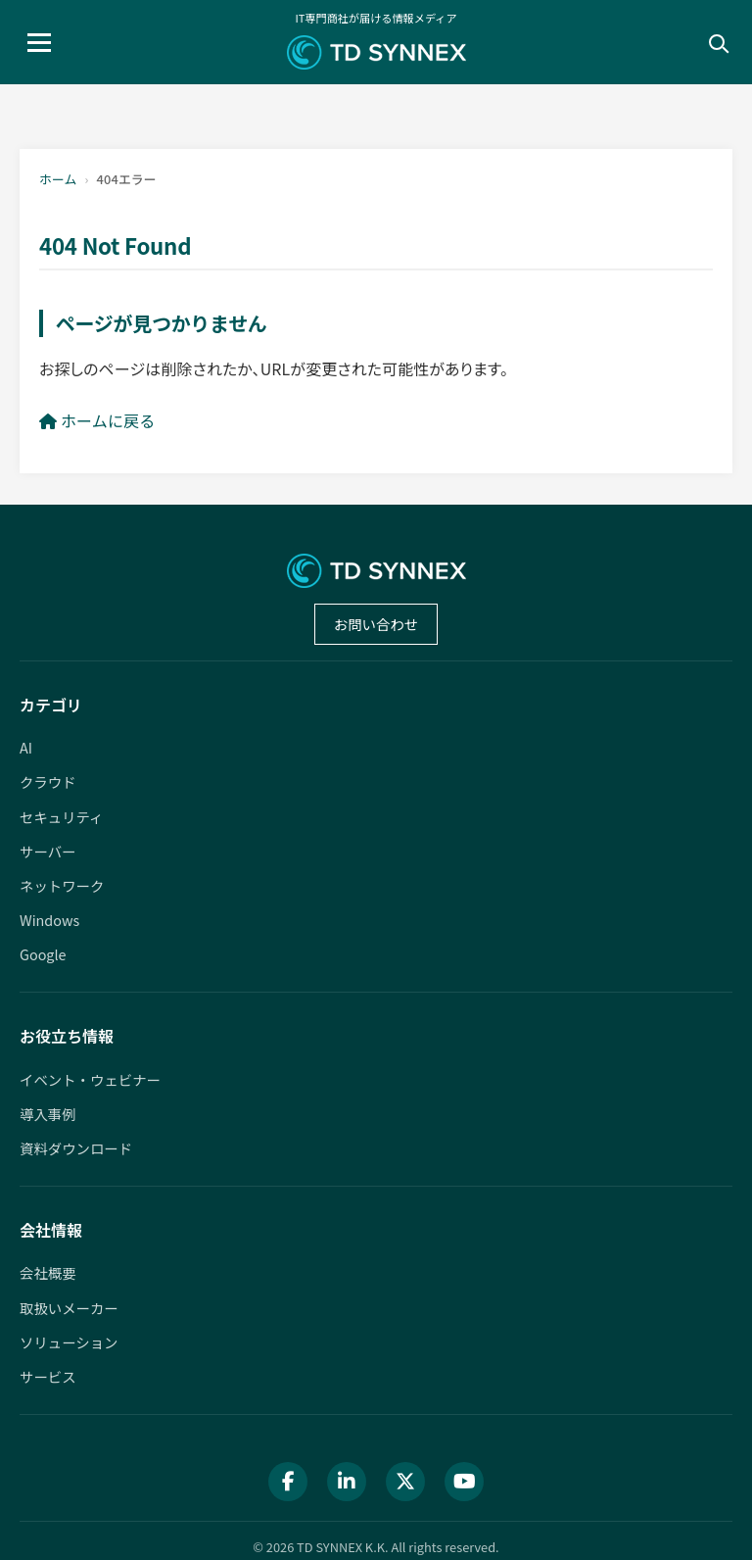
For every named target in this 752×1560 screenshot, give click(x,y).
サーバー (47, 851)
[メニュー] (39, 42)
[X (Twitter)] (405, 1481)
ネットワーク (62, 885)
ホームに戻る (97, 420)
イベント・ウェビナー (90, 1079)
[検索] (716, 42)
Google (43, 954)
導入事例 (48, 1113)
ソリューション (69, 1342)
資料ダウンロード (76, 1148)
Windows (49, 919)
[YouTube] (464, 1481)
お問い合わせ (376, 623)
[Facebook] (287, 1481)
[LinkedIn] (346, 1481)
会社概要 (48, 1272)
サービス (48, 1376)
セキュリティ (61, 816)
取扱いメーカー (69, 1307)
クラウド (48, 781)
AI (26, 747)
